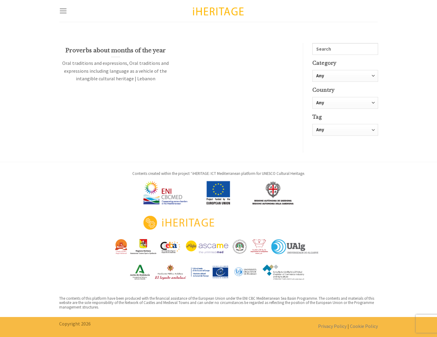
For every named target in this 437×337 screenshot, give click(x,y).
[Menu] (63, 11)
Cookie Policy (364, 326)
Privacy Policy (332, 326)
